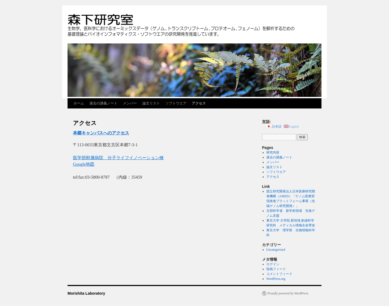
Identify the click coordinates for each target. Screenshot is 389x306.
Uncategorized (275, 249)
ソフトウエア (175, 103)
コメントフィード (279, 274)
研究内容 (272, 152)
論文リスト (151, 103)
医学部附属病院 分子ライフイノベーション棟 (118, 157)
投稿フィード (276, 269)
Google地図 (83, 164)
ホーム (78, 103)
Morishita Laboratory (86, 293)
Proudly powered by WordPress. (288, 293)
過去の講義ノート (103, 103)
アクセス (199, 103)
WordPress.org (275, 279)
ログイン (272, 264)
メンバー (130, 103)
